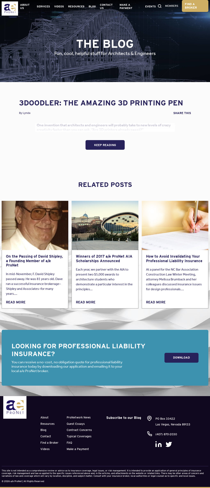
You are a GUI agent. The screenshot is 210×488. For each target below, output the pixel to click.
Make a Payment (126, 6)
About (44, 417)
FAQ (69, 442)
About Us (25, 6)
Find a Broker (191, 5)
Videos (59, 6)
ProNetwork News (79, 417)
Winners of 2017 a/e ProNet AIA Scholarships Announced (104, 258)
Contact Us (106, 6)
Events (150, 6)
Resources (76, 6)
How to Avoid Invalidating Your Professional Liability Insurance (174, 258)
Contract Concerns (79, 430)
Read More (15, 302)
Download (181, 357)
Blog (92, 6)
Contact (45, 436)
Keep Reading (105, 145)
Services (43, 6)
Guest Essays (76, 423)
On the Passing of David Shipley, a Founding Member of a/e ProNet (34, 260)
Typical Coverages (79, 436)
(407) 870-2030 (166, 434)
